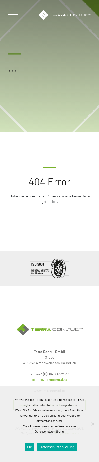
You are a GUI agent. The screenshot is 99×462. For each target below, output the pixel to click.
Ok (29, 447)
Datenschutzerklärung (57, 447)
